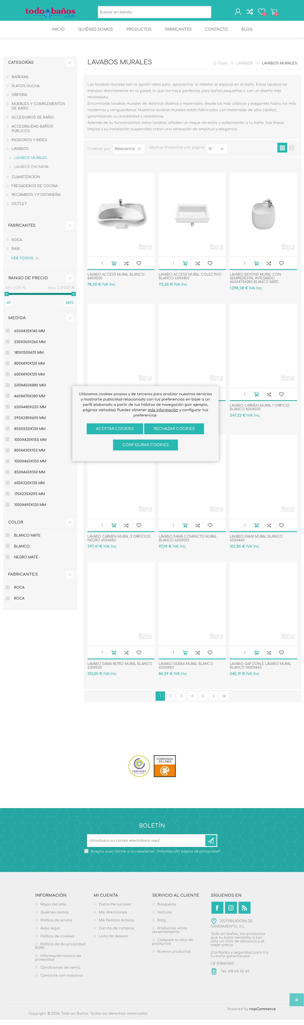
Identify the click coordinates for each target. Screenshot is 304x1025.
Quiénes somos (54, 917)
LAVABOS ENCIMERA (31, 172)
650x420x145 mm (29, 336)
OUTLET (19, 209)
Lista (292, 153)
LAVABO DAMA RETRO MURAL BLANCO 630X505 (120, 671)
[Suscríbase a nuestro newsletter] (146, 845)
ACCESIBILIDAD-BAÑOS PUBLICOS (32, 134)
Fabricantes (23, 579)
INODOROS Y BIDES (29, 145)
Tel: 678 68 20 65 (234, 976)
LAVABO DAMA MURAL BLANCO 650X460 (256, 543)
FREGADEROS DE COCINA (35, 191)
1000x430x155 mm (30, 445)
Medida (17, 323)
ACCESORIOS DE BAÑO (33, 123)
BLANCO (22, 552)
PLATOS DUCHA (26, 91)
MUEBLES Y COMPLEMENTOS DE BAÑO (38, 111)
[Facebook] (217, 913)
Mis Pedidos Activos (116, 925)
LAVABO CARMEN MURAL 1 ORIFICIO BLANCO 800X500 (260, 412)
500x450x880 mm (30, 391)
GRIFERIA (19, 100)
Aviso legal (50, 933)
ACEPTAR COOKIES (115, 429)
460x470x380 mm (29, 401)
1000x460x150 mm (30, 467)
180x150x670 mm (29, 358)
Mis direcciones (113, 917)
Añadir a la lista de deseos (138, 269)
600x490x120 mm (29, 380)
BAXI (16, 254)
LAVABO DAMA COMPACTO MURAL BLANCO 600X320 (188, 543)
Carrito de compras (270, 13)
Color (15, 527)
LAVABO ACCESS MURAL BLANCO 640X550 (116, 281)
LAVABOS (20, 154)
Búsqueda (213, 13)
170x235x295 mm (29, 499)
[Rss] (245, 913)
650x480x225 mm (30, 412)
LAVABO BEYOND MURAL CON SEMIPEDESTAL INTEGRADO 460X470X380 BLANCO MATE (255, 283)
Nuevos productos (174, 957)
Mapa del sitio (53, 910)
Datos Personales (115, 910)
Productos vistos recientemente (169, 935)
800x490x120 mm (29, 369)
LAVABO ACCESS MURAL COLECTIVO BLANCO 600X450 (190, 281)
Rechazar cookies (174, 429)
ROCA (17, 245)
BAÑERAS (20, 82)
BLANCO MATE (27, 541)
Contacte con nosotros (61, 981)
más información (163, 410)
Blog (161, 925)
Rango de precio (28, 283)
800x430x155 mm (29, 456)
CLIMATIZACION (26, 182)
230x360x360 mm (29, 347)
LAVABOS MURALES (30, 163)
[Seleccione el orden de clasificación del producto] (129, 154)
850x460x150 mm (29, 477)
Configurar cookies (145, 445)
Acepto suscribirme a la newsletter (155, 857)
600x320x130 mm (29, 488)
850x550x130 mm (29, 434)
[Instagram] (231, 913)
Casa (222, 68)
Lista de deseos (113, 941)
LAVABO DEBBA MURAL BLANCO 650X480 (186, 671)
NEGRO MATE (26, 562)
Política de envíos (56, 925)
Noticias (164, 917)
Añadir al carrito (113, 269)
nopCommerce (262, 1014)
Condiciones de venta (60, 973)
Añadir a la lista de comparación (126, 269)
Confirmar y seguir (213, 701)
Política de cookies (57, 941)
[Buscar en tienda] (153, 13)
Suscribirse (210, 845)
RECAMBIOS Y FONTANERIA (36, 200)
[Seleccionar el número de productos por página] (217, 154)
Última (224, 701)
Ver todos (22, 263)
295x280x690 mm (30, 423)
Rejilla (282, 153)
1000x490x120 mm (30, 510)
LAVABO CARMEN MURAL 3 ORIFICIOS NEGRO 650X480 (119, 543)
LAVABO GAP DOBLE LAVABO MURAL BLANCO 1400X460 (260, 671)
